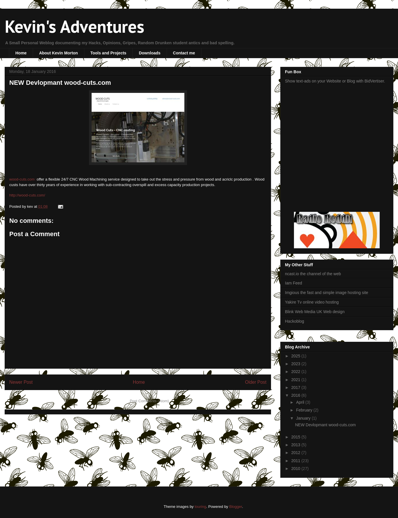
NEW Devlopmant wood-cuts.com (60, 82)
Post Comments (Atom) (149, 401)
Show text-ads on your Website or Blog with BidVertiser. (335, 81)
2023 (296, 363)
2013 (296, 444)
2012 (296, 452)
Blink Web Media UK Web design (315, 311)
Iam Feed (293, 283)
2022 (296, 371)
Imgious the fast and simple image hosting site (326, 292)
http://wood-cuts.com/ (27, 195)
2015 (296, 437)
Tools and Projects (108, 53)
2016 (296, 395)
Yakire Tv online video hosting (312, 302)
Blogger (235, 506)
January (304, 418)
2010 (296, 468)
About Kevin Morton (58, 53)
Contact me (184, 53)
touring (200, 506)
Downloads (150, 53)
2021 (296, 379)
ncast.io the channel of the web (313, 273)
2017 (296, 387)
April (300, 402)
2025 (296, 356)
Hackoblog (294, 321)
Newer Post (21, 382)
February (304, 410)
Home (21, 53)
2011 (296, 460)
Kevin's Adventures (74, 26)
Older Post (255, 382)
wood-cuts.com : (23, 179)
